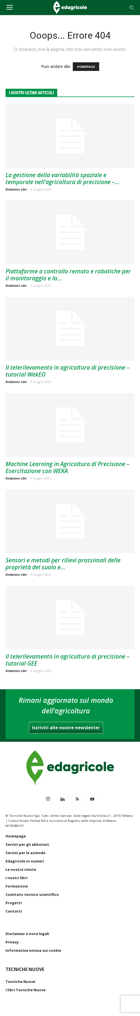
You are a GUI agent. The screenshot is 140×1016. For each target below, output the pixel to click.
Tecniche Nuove (20, 981)
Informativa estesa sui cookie (33, 950)
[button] (132, 7)
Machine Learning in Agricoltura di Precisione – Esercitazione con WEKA (67, 467)
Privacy (12, 942)
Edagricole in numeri (25, 861)
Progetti (14, 902)
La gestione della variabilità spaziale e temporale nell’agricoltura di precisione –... (63, 178)
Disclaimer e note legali (27, 933)
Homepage (16, 836)
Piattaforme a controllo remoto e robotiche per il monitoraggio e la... (68, 274)
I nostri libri (17, 877)
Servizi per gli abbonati (27, 844)
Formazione (17, 886)
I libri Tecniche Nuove (26, 989)
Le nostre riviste (21, 869)
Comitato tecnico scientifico (32, 894)
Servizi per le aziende (25, 852)
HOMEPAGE (86, 67)
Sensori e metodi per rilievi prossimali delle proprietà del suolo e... (63, 563)
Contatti (14, 911)
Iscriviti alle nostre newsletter (66, 728)
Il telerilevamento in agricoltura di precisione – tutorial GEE (67, 659)
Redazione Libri (16, 189)
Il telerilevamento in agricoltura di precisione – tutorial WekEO (67, 371)
